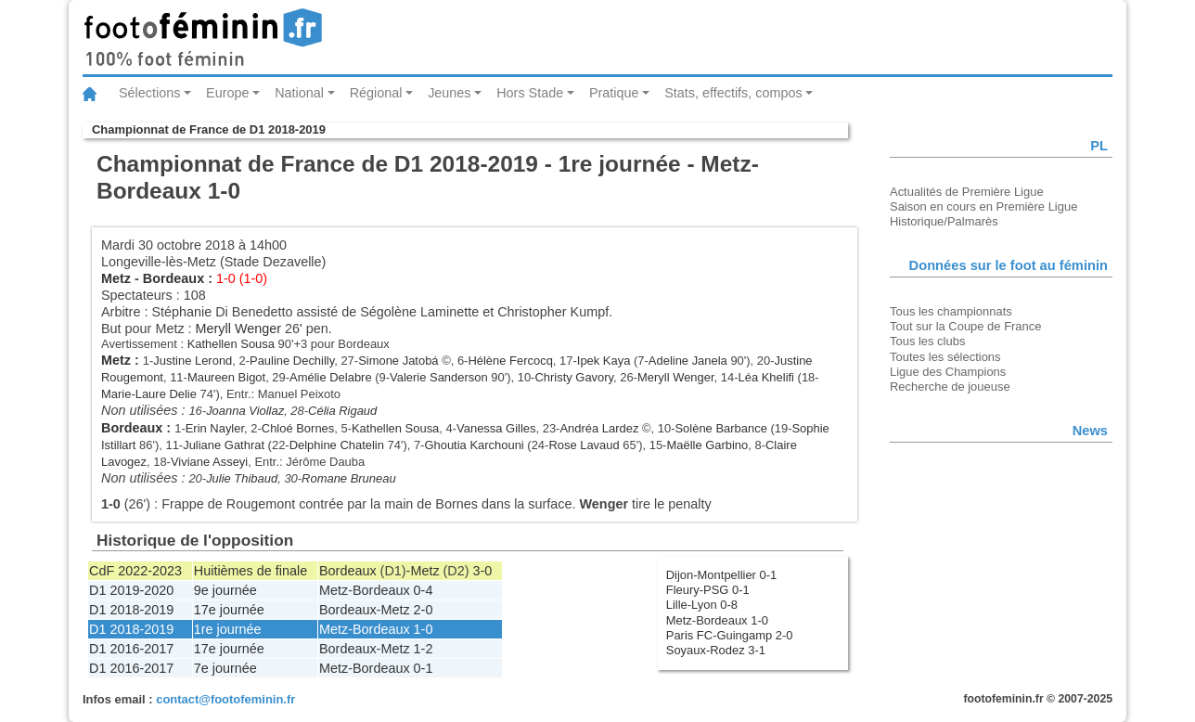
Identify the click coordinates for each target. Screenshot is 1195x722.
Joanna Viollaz (245, 411)
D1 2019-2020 (131, 590)
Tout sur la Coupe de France (965, 326)
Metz (116, 278)
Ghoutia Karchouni (473, 445)
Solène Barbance (720, 428)
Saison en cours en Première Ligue (983, 206)
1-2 (423, 648)
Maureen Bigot (226, 377)
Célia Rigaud (342, 411)
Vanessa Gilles (495, 428)
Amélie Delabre (330, 377)
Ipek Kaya (604, 360)
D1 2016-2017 (131, 648)
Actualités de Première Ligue (967, 192)
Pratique (614, 92)
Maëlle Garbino (707, 445)
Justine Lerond (192, 360)
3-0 (483, 570)
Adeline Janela (688, 360)
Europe (227, 92)
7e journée (225, 668)
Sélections (149, 92)
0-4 (423, 590)
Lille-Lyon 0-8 (702, 605)
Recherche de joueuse (950, 386)
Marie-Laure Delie (149, 394)
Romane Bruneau (349, 478)
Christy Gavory (573, 377)
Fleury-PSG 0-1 (708, 590)
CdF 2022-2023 (135, 570)
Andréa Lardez (598, 428)
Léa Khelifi (767, 377)
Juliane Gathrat (223, 445)
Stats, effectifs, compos (733, 92)
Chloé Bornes (298, 428)
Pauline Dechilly (292, 360)
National (299, 92)
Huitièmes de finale (250, 570)
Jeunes (449, 92)
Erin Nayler (215, 428)
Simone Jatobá (398, 360)
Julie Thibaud (241, 478)
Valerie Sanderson (439, 377)
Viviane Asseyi (209, 462)
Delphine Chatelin (336, 445)
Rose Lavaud (583, 445)
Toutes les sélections (945, 357)
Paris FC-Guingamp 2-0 (729, 635)
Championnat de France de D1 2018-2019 (209, 129)
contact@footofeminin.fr (225, 699)
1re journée (228, 629)
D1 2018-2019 (131, 609)
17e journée (229, 609)
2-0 (423, 609)
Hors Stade (529, 92)
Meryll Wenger (239, 328)
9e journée (225, 590)
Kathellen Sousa (231, 344)
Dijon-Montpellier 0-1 (721, 575)
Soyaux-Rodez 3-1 (715, 650)
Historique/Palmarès (944, 221)
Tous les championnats (951, 311)
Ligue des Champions (948, 372)
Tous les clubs (927, 341)
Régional (376, 92)
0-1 (423, 668)
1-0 (423, 629)
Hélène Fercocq (510, 360)
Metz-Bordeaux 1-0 (717, 620)
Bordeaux (173, 278)
